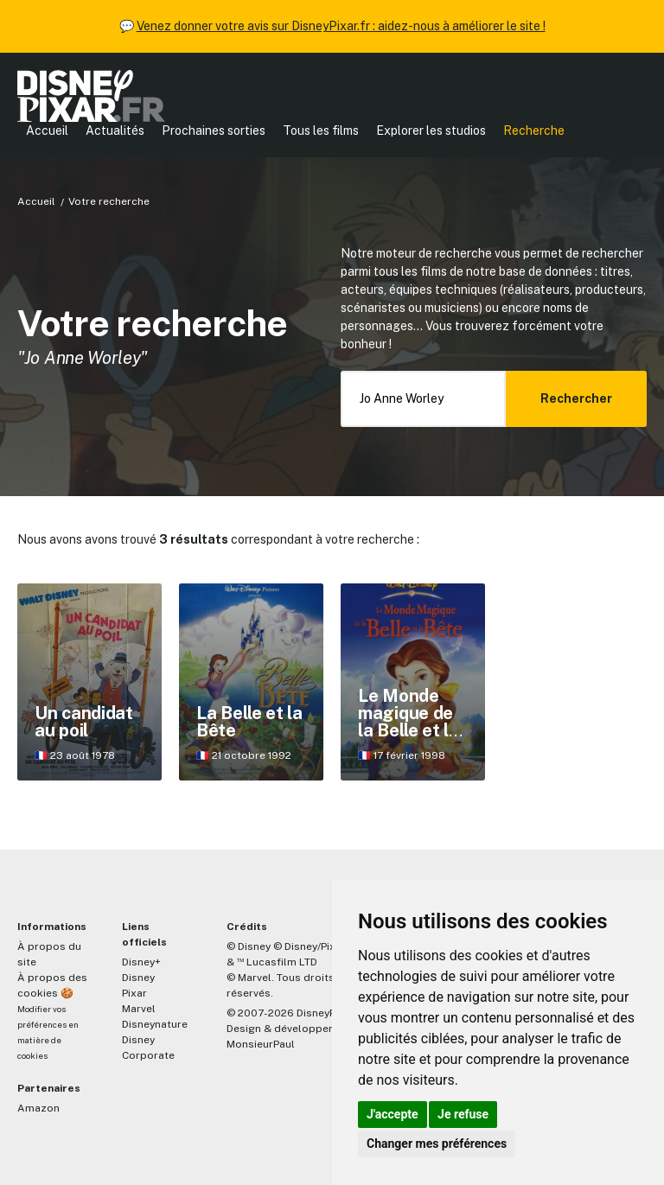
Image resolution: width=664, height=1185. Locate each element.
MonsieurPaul (261, 1044)
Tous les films (321, 130)
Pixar (134, 993)
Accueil (47, 130)
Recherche (534, 130)
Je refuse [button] (462, 1114)
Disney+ (141, 962)
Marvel (139, 1009)
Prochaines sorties (213, 130)
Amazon (38, 1108)
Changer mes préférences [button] (437, 1143)
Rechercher (576, 398)
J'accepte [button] (392, 1114)
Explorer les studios (431, 130)
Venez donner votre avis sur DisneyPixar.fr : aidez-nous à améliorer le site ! (341, 26)
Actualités (115, 130)
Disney (138, 978)
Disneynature (155, 1024)
